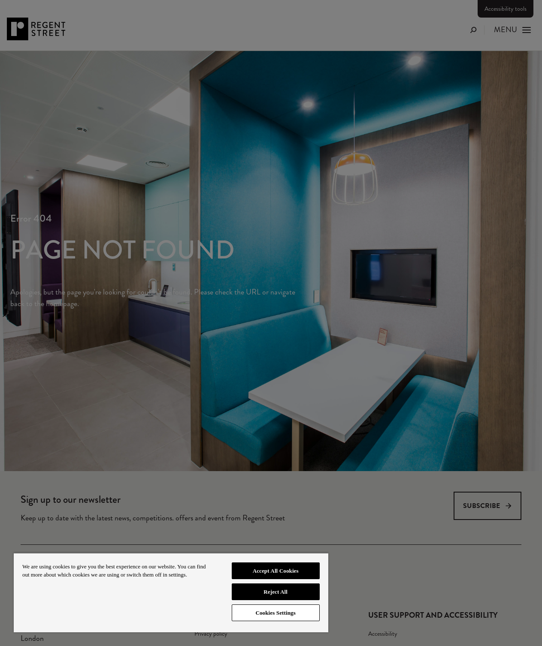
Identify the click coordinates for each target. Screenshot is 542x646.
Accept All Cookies (276, 571)
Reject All (275, 592)
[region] (171, 592)
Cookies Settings (275, 613)
